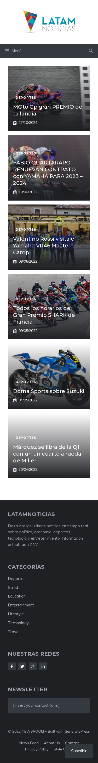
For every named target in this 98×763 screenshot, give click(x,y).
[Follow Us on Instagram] (33, 666)
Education (17, 596)
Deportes (17, 578)
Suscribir (79, 750)
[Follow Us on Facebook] (12, 666)
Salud (13, 587)
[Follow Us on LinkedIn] (43, 666)
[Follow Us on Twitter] (22, 666)
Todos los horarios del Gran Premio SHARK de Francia (44, 315)
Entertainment (21, 604)
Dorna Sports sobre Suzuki (48, 391)
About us (52, 742)
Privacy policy (36, 749)
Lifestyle (16, 613)
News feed (29, 742)
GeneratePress (77, 731)
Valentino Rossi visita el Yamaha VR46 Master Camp (44, 246)
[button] (91, 51)
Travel (13, 631)
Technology (18, 622)
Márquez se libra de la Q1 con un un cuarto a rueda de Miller (47, 454)
